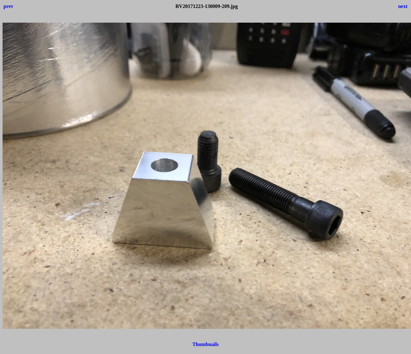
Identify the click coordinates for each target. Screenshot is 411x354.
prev (8, 6)
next (402, 6)
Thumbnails (205, 344)
